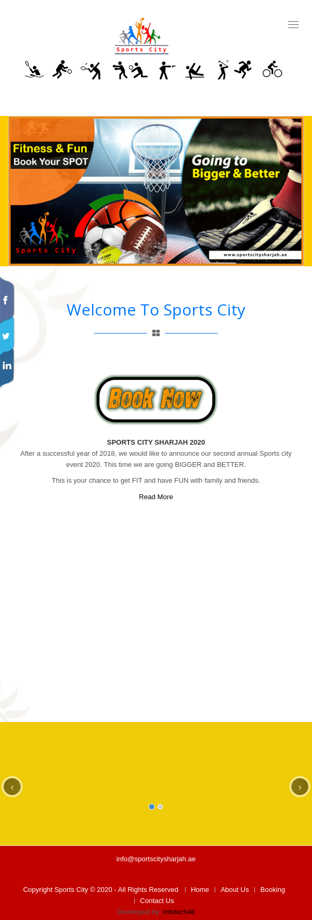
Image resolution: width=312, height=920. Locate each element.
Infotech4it (179, 912)
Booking (272, 890)
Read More (156, 497)
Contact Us (157, 901)
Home (200, 890)
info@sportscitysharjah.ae (156, 859)
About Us (235, 890)
